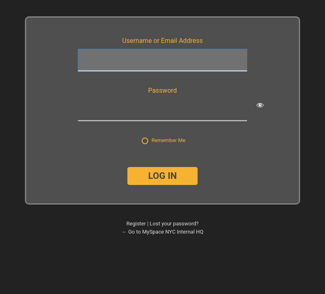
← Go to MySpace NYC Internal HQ (163, 232)
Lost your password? (174, 223)
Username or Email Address (162, 41)
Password (162, 90)
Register (136, 223)
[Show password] (260, 105)
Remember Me (168, 140)
